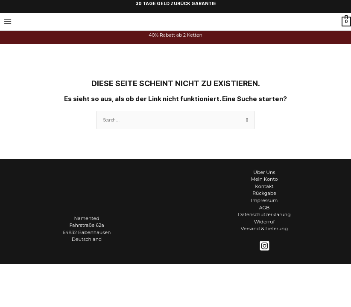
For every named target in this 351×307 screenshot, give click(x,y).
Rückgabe (264, 193)
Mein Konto (264, 179)
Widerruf (264, 222)
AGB (264, 208)
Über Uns (264, 172)
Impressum (264, 200)
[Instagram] (264, 245)
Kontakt (264, 186)
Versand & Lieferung (264, 229)
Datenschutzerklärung (264, 214)
